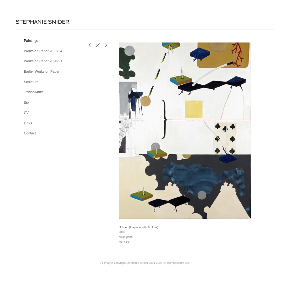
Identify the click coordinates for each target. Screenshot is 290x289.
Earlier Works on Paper (42, 71)
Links (28, 123)
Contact (30, 133)
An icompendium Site (176, 262)
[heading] (42, 22)
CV (26, 113)
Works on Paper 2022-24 (43, 51)
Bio (26, 102)
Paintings (31, 40)
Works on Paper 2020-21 (43, 61)
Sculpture (31, 82)
